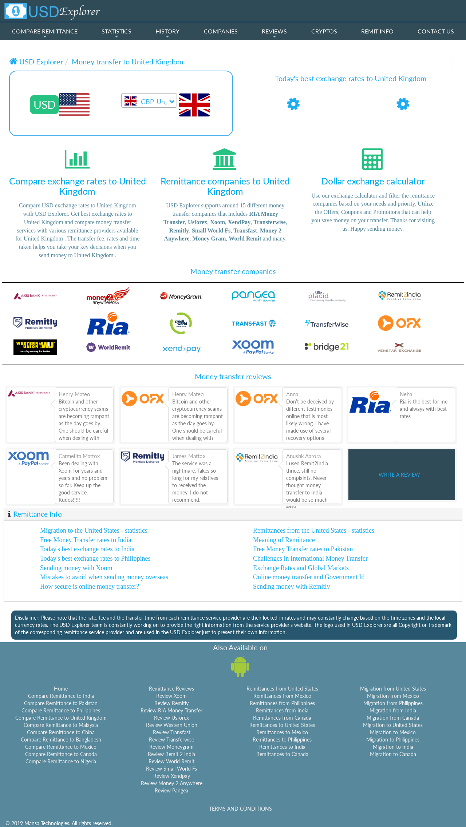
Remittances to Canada (282, 754)
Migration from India (393, 710)
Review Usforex (171, 718)
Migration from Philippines (393, 703)
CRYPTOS (324, 31)
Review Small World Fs (171, 769)
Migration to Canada (393, 754)
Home (61, 688)
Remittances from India (282, 710)
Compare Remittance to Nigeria (60, 761)
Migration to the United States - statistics (93, 530)
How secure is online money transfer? (89, 586)
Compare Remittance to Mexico (60, 747)
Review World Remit (171, 761)
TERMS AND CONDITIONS (240, 809)
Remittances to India (282, 747)
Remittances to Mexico (282, 732)
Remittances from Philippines (282, 703)
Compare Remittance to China (61, 732)
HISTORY (167, 33)
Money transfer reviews (233, 376)
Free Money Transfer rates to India (85, 540)
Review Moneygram (171, 747)
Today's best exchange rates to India (87, 549)
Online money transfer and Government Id (308, 577)
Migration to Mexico (393, 732)
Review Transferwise (171, 739)
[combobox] (149, 100)
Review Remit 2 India (171, 754)
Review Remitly (171, 703)
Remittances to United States (282, 725)
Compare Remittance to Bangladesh (61, 739)
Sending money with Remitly (291, 586)
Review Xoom (171, 696)
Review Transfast (171, 732)
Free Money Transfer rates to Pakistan (303, 549)
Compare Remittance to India (61, 696)
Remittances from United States (282, 688)
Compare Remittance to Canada (61, 754)
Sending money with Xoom (76, 568)
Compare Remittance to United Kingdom (61, 718)
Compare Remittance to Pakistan (61, 703)
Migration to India (393, 747)
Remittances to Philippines (282, 739)
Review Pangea (171, 790)
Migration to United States (393, 725)
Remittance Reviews (171, 688)
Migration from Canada (393, 718)
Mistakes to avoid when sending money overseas (104, 577)
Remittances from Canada (282, 718)
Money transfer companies (233, 271)
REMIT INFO (377, 31)
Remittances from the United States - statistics (313, 530)
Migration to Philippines (392, 739)
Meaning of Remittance (284, 540)
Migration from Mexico (393, 696)
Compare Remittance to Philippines (60, 710)
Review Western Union (171, 725)
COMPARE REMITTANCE (45, 33)
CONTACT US (436, 31)
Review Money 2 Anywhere (171, 783)
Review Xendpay (171, 776)
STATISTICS (116, 33)
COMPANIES (221, 31)
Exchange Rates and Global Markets (301, 568)
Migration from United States (393, 688)
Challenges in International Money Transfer (310, 558)
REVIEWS (274, 33)
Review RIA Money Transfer (171, 710)
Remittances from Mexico (282, 696)
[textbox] (149, 102)
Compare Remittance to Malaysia (61, 725)
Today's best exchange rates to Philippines (95, 558)
